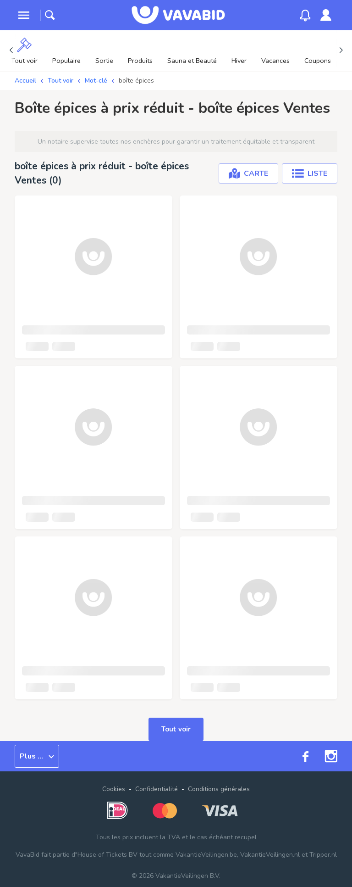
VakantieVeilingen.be (206, 854)
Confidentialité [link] (156, 789)
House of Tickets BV (107, 854)
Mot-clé (96, 80)
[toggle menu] (24, 15)
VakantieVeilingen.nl (270, 854)
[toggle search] (50, 15)
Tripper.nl (323, 854)
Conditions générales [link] (219, 789)
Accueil (25, 80)
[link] (326, 15)
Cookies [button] (113, 789)
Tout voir (60, 80)
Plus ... (37, 756)
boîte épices (136, 80)
